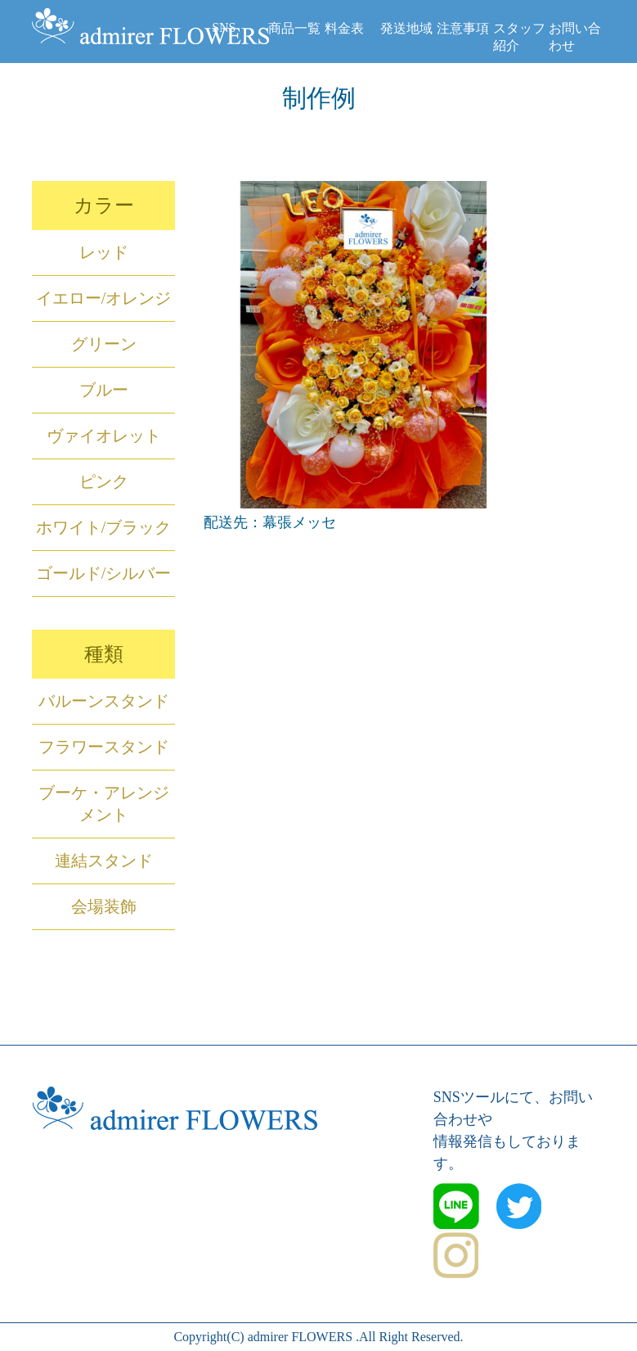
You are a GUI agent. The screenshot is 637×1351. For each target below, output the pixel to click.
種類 (103, 654)
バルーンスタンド (103, 701)
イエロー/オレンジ (104, 298)
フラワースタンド (103, 747)
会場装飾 (104, 906)
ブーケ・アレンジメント (103, 804)
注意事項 (463, 28)
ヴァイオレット (104, 436)
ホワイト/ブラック (104, 527)
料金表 (344, 28)
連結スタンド (104, 861)
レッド (103, 252)
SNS (224, 27)
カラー (104, 205)
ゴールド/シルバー (104, 573)
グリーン (104, 344)
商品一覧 (294, 28)
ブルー (103, 390)
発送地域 (406, 28)
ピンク (103, 481)
